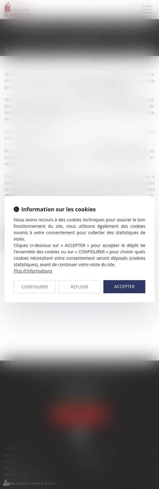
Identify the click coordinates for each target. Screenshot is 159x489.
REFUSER (79, 287)
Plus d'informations (33, 271)
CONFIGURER (34, 287)
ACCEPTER (124, 286)
